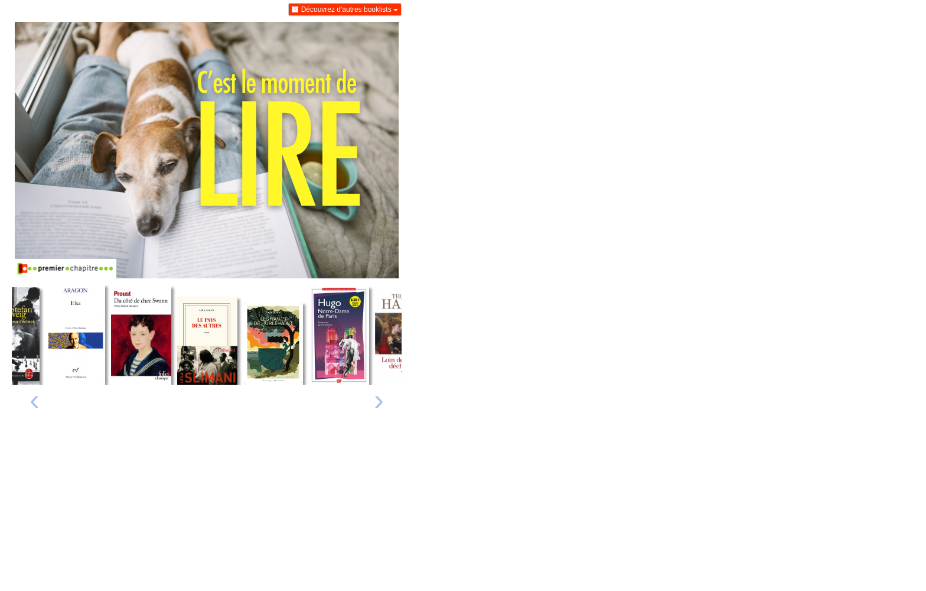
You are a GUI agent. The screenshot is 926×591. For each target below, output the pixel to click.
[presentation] (34, 403)
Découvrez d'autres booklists (345, 9)
